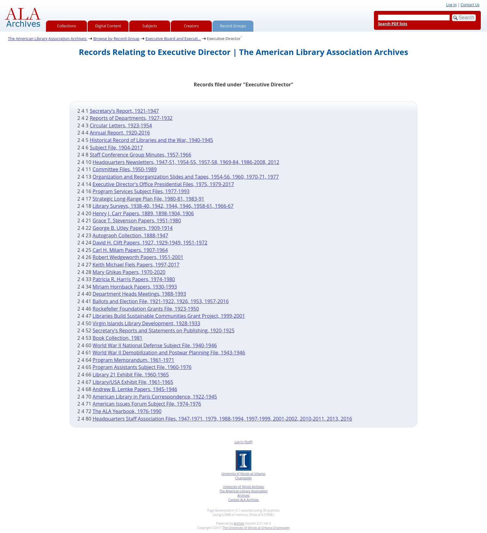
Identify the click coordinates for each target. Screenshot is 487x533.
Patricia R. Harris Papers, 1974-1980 (134, 279)
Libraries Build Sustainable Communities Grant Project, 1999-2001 (169, 315)
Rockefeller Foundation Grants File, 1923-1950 (146, 308)
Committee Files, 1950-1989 (125, 169)
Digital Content (108, 26)
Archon (239, 523)
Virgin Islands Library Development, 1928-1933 (146, 323)
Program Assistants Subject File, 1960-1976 (142, 367)
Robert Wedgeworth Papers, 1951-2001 (138, 257)
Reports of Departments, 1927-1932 (131, 118)
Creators (191, 26)
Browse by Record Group (116, 38)
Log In (451, 4)
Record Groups (233, 26)
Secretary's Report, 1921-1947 (124, 110)
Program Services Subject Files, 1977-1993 (141, 191)
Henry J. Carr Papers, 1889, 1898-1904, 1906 (143, 213)
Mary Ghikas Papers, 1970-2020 (129, 272)
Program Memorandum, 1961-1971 (133, 360)
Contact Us (470, 4)
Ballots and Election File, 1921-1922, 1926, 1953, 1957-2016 (161, 301)
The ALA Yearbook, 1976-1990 (127, 411)
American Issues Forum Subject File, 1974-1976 (147, 403)
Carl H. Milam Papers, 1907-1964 (130, 250)
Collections (66, 26)
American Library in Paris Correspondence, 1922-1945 (155, 396)
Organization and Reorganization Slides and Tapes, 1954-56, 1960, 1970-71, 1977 (186, 176)
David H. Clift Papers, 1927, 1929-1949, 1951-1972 (150, 242)
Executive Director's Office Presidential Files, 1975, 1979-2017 (163, 184)
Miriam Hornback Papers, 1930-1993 (135, 286)
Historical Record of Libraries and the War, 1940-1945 (151, 140)
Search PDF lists (392, 23)
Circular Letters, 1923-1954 (121, 125)
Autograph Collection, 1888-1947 (130, 235)
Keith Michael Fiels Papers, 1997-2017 (136, 264)
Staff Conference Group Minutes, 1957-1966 (140, 154)
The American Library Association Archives (244, 493)
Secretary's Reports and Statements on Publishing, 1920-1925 (163, 330)
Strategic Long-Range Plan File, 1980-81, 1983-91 (148, 198)
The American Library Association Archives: (47, 38)
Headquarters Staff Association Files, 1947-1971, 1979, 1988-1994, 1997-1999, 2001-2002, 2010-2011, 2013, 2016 (222, 418)
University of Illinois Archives (243, 487)
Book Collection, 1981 (118, 338)
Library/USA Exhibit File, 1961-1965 (133, 382)
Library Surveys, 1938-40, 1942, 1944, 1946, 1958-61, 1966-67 (163, 206)
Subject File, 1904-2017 (116, 147)
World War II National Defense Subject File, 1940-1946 (155, 345)
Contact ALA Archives (243, 500)
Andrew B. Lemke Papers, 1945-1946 (135, 389)
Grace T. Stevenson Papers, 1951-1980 (137, 220)
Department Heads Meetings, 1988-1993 (139, 293)
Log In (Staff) (243, 442)
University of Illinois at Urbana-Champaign (243, 476)
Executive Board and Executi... (173, 38)
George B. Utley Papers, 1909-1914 (133, 228)
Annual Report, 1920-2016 (120, 132)
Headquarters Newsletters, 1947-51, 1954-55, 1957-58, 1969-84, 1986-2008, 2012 (186, 162)
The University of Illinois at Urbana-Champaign (256, 528)
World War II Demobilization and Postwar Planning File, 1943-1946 (169, 352)
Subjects (150, 26)
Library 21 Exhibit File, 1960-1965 (131, 374)
